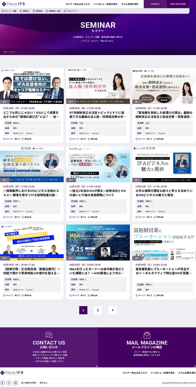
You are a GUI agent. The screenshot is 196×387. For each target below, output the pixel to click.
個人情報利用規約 (28, 382)
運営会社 (43, 382)
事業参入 (26, 11)
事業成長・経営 (54, 11)
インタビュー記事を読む (163, 372)
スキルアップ (72, 11)
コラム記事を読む (187, 372)
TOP (5, 52)
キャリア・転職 (10, 11)
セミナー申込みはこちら (135, 372)
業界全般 (39, 11)
